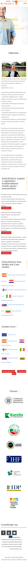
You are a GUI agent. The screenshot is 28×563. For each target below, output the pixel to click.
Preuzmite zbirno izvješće (8, 371)
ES (22, 1)
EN (18, 1)
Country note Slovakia (9, 358)
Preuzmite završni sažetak (19, 372)
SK (26, 3)
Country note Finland (9, 349)
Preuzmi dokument (6, 208)
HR (26, 1)
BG (24, 3)
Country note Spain (9, 341)
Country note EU (8, 334)
